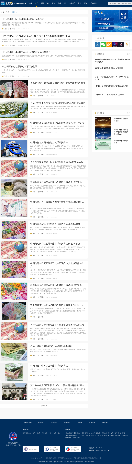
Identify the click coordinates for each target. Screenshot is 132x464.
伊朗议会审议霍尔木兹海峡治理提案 (109, 68)
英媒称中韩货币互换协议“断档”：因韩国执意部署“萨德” (57, 385)
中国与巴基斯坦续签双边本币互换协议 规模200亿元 (55, 224)
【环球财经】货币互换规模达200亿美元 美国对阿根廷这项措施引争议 (36, 35)
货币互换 (12, 29)
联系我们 (67, 422)
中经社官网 (28, 422)
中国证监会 (77, 433)
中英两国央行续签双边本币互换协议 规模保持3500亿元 (57, 182)
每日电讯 (111, 435)
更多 (128, 54)
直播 (65, 3)
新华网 (117, 433)
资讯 (36, 3)
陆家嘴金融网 (77, 437)
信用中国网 (68, 437)
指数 (85, 3)
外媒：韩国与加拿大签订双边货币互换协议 (51, 346)
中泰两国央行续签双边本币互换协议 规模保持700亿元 (56, 305)
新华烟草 (117, 435)
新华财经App (27, 433)
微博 (38, 433)
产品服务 (54, 422)
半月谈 (97, 435)
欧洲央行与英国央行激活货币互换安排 (49, 142)
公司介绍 (41, 422)
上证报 (88, 435)
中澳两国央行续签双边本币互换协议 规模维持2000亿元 (57, 285)
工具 (59, 3)
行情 (53, 3)
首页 (30, 3)
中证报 (82, 435)
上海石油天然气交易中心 (72, 435)
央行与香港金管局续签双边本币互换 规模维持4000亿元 (57, 325)
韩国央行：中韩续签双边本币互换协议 (49, 365)
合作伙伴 (105, 422)
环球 (105, 435)
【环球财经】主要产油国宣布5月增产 (109, 95)
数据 (48, 3)
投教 (79, 3)
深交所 (98, 433)
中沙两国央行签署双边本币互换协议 (19, 66)
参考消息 (122, 433)
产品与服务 (93, 3)
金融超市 (72, 3)
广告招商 (79, 422)
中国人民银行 (69, 433)
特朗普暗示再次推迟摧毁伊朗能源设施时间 (111, 86)
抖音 (50, 433)
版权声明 (92, 422)
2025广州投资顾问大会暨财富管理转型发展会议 (121, 132)
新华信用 (111, 433)
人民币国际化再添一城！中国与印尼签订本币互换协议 (56, 162)
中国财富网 (124, 435)
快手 (54, 433)
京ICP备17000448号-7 (37, 458)
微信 (34, 433)
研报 (42, 3)
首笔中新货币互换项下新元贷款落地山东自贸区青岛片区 (57, 103)
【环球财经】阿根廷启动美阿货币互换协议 (23, 19)
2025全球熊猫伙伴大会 (121, 142)
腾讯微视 (44, 433)
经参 (92, 435)
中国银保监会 (86, 433)
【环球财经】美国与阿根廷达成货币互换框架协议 (26, 52)
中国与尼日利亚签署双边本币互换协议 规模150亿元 (55, 243)
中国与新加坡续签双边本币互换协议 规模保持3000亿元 (57, 122)
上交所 (93, 433)
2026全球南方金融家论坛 (121, 120)
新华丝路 (104, 433)
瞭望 (101, 435)
